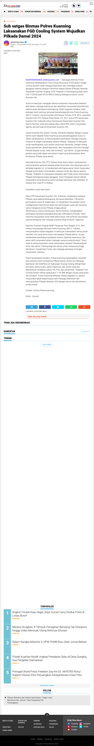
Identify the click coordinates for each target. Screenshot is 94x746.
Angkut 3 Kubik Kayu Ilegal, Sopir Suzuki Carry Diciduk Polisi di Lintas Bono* (48, 614)
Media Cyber (58, 739)
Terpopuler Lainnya (47, 685)
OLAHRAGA (37, 724)
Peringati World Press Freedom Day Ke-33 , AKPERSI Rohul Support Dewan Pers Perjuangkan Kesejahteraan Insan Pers (47, 673)
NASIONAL (51, 12)
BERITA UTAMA (13, 12)
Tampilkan (85, 331)
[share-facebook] (66, 43)
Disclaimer (48, 739)
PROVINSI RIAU (39, 727)
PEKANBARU (65, 12)
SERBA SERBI (79, 12)
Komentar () (85, 43)
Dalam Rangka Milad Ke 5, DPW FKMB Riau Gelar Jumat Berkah (49, 641)
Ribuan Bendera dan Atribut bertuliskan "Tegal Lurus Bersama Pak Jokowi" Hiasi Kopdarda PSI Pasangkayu (29, 700)
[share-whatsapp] (76, 43)
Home (33, 739)
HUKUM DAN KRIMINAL (33, 12)
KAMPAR (37, 721)
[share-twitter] (71, 43)
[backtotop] (47, 715)
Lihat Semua (47, 345)
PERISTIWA (6, 727)
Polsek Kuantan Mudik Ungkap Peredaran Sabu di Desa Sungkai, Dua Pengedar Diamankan (49, 658)
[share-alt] (32, 307)
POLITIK (21, 727)
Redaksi (40, 739)
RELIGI (51, 727)
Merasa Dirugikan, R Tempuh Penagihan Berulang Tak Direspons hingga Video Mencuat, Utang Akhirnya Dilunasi (49, 628)
